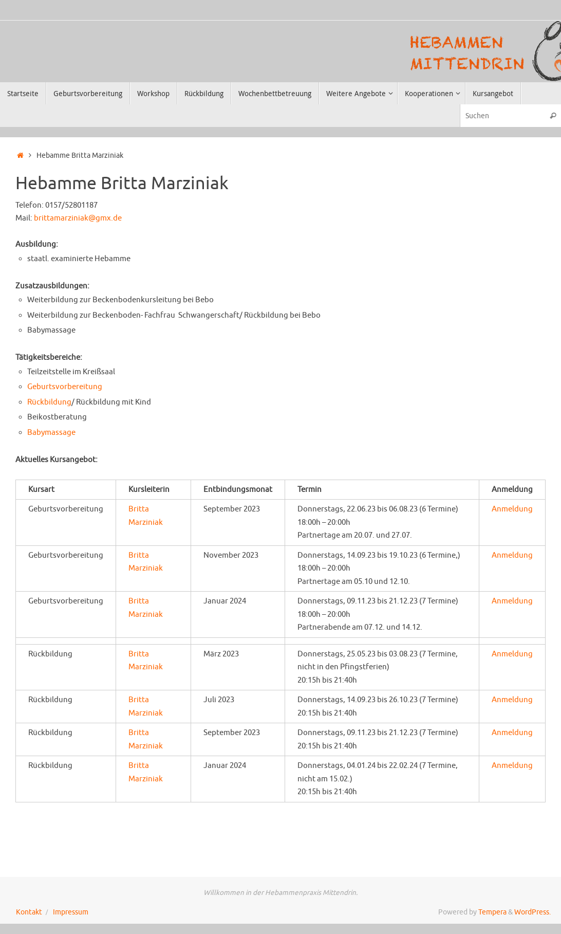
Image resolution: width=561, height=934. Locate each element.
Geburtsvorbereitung (64, 387)
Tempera (492, 912)
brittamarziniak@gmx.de (78, 218)
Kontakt (29, 912)
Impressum (70, 912)
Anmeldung (512, 509)
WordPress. (532, 912)
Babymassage (51, 432)
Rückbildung (49, 402)
